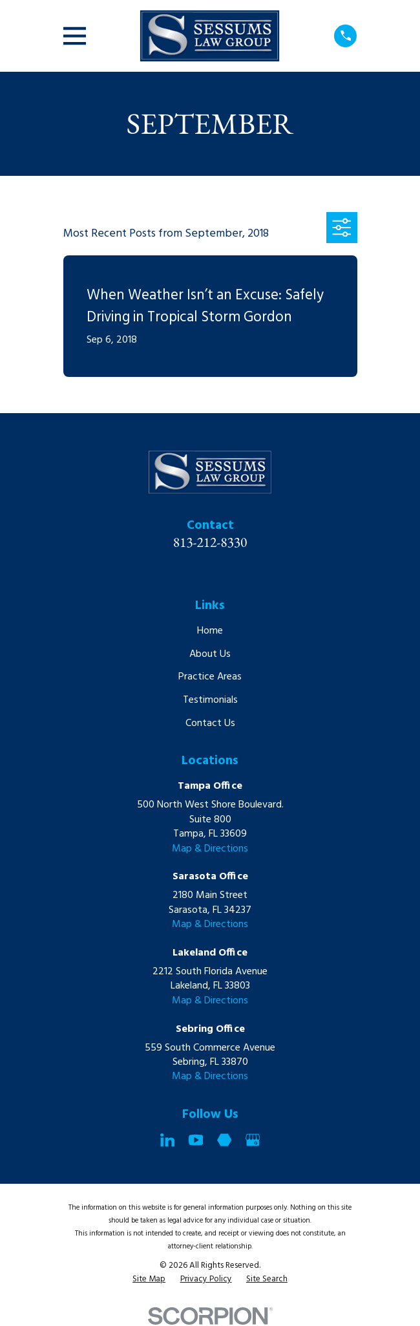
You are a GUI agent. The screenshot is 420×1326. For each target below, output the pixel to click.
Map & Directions (210, 848)
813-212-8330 (210, 542)
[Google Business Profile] (253, 1140)
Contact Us (210, 723)
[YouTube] (196, 1140)
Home (210, 631)
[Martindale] (224, 1140)
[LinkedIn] (167, 1140)
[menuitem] (148, 1280)
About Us (210, 654)
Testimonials (210, 700)
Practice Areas (210, 676)
